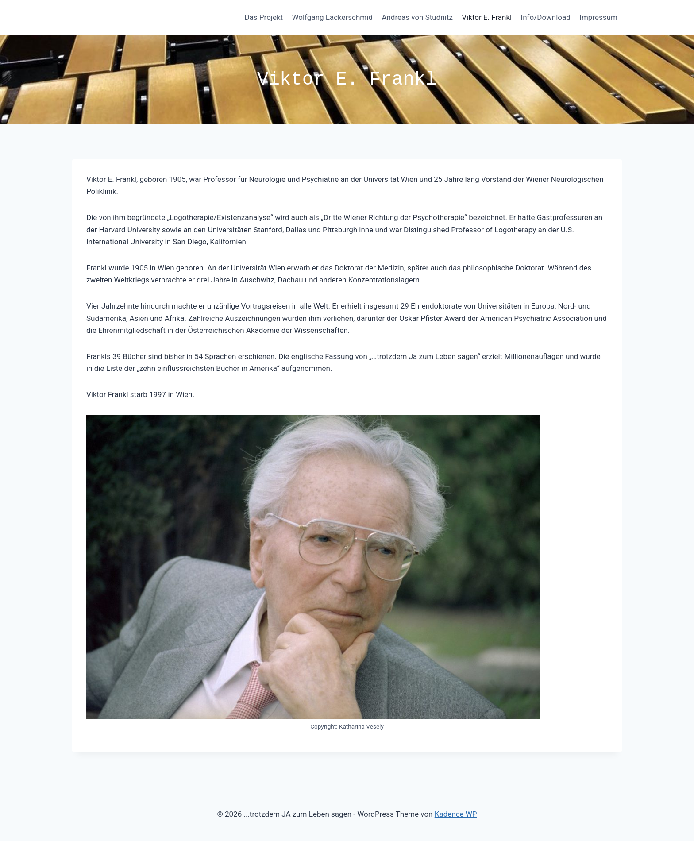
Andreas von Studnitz (417, 17)
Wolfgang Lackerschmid (332, 17)
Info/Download (546, 17)
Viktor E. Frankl (487, 17)
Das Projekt (263, 17)
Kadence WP (456, 814)
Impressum (598, 17)
